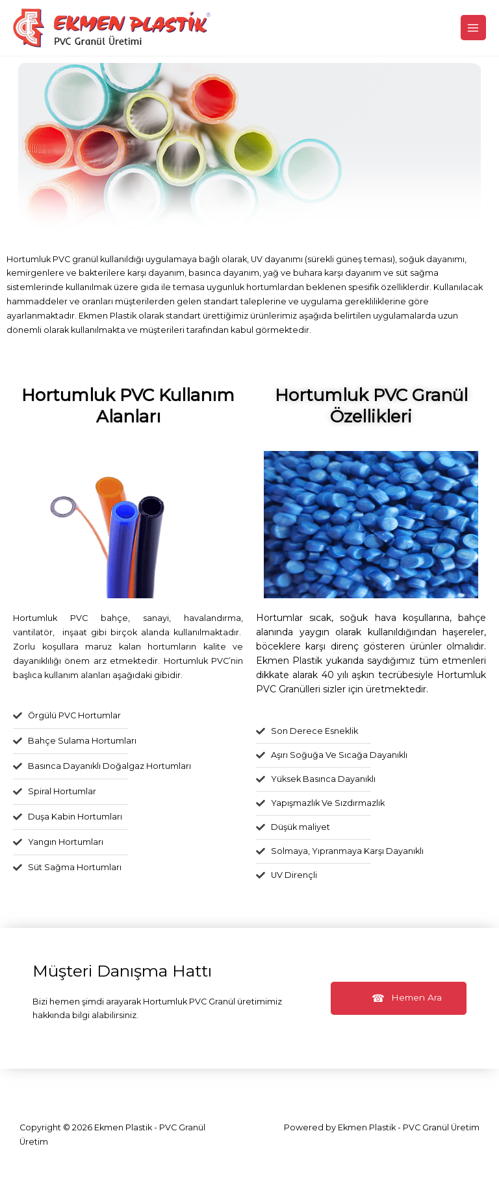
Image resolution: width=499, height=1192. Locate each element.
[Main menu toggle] (473, 27)
